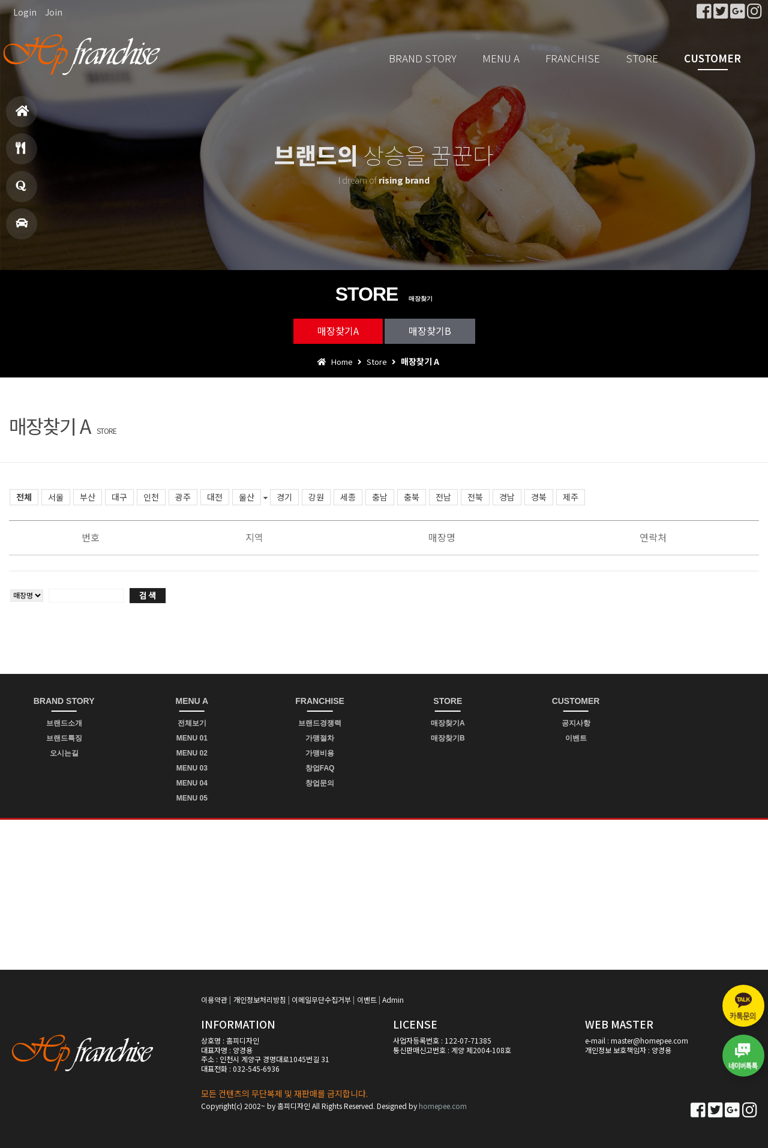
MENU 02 (192, 753)
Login (25, 12)
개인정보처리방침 (259, 999)
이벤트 (576, 738)
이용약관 (214, 999)
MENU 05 (192, 798)
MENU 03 (192, 768)
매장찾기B (430, 330)
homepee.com (443, 1106)
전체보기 (192, 723)
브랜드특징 (64, 738)
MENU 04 (192, 783)
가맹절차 (319, 738)
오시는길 (64, 753)
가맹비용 (319, 753)
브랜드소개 (64, 723)
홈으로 (22, 116)
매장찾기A (338, 330)
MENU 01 (192, 738)
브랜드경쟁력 (319, 723)
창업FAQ (320, 768)
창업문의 (21, 191)
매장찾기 (22, 228)
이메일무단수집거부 (321, 999)
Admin (393, 999)
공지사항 (576, 723)
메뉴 (20, 153)
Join (53, 12)
